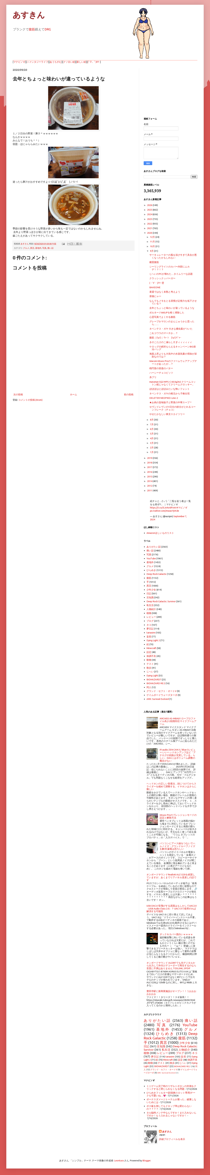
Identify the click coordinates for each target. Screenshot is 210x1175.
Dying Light (152, 675)
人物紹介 (151, 609)
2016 (150, 472)
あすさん (167, 1131)
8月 (152, 419)
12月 (152, 237)
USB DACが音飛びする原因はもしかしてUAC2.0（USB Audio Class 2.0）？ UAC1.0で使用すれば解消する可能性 (172, 908)
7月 (152, 424)
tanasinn (151, 632)
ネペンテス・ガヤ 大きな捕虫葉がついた (170, 328)
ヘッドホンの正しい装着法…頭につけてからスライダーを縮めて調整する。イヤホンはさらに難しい (171, 786)
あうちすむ (56, 62)
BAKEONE (154, 287)
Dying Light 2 (153, 640)
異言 (32, 248)
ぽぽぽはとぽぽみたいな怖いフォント (169, 389)
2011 (150, 490)
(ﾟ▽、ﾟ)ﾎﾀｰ (94, 62)
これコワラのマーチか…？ (163, 333)
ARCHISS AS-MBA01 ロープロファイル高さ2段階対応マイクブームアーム (178, 721)
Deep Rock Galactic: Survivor (161, 601)
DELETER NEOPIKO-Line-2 (163, 398)
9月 (152, 251)
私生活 (150, 605)
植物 (149, 613)
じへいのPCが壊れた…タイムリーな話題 (171, 274)
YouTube (151, 558)
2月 (152, 447)
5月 (152, 433)
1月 (152, 452)
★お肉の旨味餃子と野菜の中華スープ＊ (170, 402)
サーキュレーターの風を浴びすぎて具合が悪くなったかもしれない (173, 256)
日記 (149, 593)
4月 (152, 438)
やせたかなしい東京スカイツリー (167, 414)
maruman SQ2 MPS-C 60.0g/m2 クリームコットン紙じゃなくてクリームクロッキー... (172, 383)
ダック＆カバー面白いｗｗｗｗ (176, 934)
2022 (150, 223)
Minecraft (151, 648)
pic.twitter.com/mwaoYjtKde (164, 510)
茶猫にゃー (155, 296)
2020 (150, 232)
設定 (149, 652)
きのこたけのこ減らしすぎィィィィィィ (170, 342)
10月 (152, 246)
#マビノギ (181, 507)
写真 (44, 248)
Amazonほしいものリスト (160, 533)
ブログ (150, 621)
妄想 (149, 636)
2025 (150, 209)
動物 (149, 659)
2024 (150, 214)
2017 (150, 467)
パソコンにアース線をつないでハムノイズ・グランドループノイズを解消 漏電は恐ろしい (177, 846)
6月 (152, 429)
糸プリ (152, 377)
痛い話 (50, 248)
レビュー (151, 617)
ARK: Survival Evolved (158, 699)
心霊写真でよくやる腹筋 (162, 317)
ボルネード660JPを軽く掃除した (166, 312)
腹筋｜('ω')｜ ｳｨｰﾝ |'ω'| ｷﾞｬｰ (165, 337)
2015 (150, 476)
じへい (150, 671)
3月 (152, 443)
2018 (150, 462)
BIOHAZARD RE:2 (156, 683)
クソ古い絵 (69, 62)
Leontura (119, 1160)
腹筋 (32, 29)
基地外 (38, 248)
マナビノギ (19, 62)
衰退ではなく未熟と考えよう (164, 291)
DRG (48, 29)
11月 (152, 241)
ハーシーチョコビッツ (161, 372)
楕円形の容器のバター (161, 368)
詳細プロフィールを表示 (172, 1139)
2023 (150, 219)
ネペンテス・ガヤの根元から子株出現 (169, 393)
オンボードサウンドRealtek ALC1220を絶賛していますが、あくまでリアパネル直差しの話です (171, 877)
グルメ (26, 248)
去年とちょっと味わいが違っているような (171, 308)
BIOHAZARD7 (154, 679)
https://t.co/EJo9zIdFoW (163, 507)
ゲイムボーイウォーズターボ (162, 695)
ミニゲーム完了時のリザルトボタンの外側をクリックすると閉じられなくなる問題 (171, 1087)
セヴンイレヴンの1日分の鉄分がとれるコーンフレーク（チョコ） (172, 408)
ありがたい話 (154, 546)
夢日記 (150, 628)
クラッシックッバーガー (162, 278)
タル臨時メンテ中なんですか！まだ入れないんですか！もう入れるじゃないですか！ (171, 1114)
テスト (150, 663)
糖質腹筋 (154, 262)
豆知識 (150, 597)
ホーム (73, 394)
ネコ (149, 624)
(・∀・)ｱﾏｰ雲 (156, 283)
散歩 (149, 667)
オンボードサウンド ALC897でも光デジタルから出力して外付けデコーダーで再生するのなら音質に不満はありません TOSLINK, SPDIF (171, 965)
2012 (150, 485)
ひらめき (151, 570)
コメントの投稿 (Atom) (30, 399)
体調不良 (151, 656)
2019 (150, 458)
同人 (149, 687)
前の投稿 (128, 394)
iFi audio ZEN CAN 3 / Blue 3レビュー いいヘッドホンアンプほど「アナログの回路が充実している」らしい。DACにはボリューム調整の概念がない (178, 755)
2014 (150, 481)
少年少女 (151, 589)
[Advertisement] (73, 366)
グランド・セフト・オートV (162, 691)
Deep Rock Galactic (157, 574)
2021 (150, 228)
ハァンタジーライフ (37, 62)
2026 (150, 205)
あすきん (29, 15)
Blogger (146, 1160)
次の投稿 (18, 394)
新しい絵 (81, 62)
